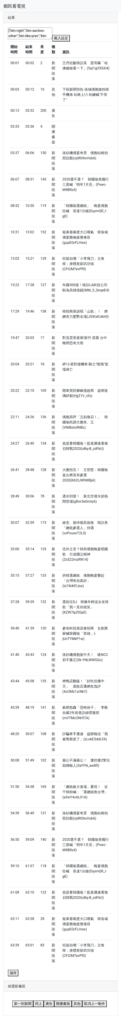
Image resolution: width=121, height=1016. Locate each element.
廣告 (49, 1004)
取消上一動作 (94, 1004)
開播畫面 (63, 1004)
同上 (38, 1004)
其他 (77, 1004)
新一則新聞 (23, 1004)
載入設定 (61, 38)
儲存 (13, 973)
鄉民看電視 (14, 6)
